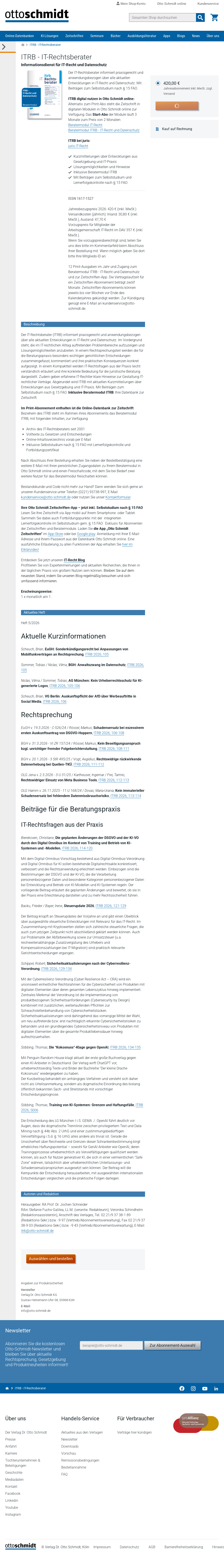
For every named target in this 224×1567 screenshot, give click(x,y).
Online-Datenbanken (19, 36)
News (196, 36)
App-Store (55, 534)
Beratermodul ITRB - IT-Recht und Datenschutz (104, 131)
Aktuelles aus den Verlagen (82, 1445)
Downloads (70, 1459)
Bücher (116, 36)
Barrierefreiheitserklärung (183, 1559)
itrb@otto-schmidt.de (37, 1231)
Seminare (97, 36)
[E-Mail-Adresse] (111, 1356)
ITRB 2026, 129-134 (56, 969)
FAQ (64, 1486)
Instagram (13, 1527)
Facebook (12, 1506)
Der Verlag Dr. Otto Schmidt (26, 1445)
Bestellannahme (73, 1479)
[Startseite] (20, 1560)
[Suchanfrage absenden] (200, 17)
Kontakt (11, 1499)
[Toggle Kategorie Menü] (8, 47)
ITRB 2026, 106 (54, 702)
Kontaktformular (117, 498)
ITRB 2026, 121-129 (111, 906)
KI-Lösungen (49, 36)
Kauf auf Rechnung (177, 129)
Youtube (11, 1520)
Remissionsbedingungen (80, 1473)
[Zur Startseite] (22, 45)
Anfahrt (11, 1459)
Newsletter (69, 1452)
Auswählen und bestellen (51, 1259)
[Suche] (162, 17)
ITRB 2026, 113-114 (125, 796)
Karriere (11, 1466)
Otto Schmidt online (171, 4)
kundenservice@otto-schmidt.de (46, 498)
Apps (166, 36)
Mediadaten (14, 1492)
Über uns (213, 36)
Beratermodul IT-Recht (85, 126)
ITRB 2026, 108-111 (114, 749)
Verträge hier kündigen (134, 1445)
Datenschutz (129, 1559)
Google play (86, 534)
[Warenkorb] (214, 17)
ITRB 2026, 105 (97, 655)
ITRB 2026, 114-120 (77, 849)
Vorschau (68, 1466)
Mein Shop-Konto (133, 4)
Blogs (181, 36)
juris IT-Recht (78, 147)
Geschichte (13, 1485)
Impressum (102, 1559)
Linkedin (11, 1513)
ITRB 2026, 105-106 (64, 686)
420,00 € (189, 89)
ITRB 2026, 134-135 (125, 1048)
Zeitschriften (74, 36)
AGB (152, 1559)
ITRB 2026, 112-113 (113, 781)
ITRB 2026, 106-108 (109, 734)
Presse (10, 1452)
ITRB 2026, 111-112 (89, 765)
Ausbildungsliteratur (142, 36)
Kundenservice (208, 4)
